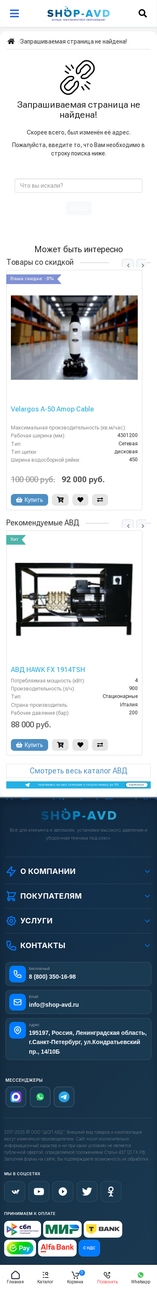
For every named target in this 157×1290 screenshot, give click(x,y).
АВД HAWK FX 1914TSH (48, 670)
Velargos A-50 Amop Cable (52, 409)
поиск (79, 208)
